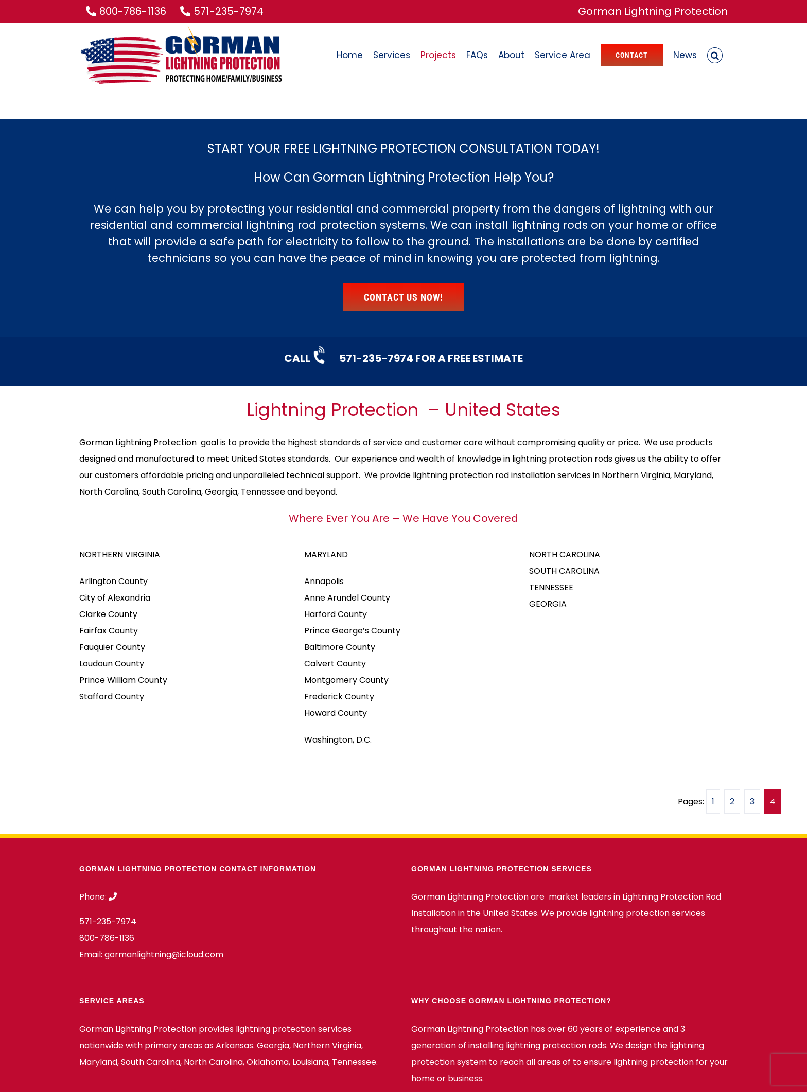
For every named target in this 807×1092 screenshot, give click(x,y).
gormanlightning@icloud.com (163, 954)
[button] (715, 55)
